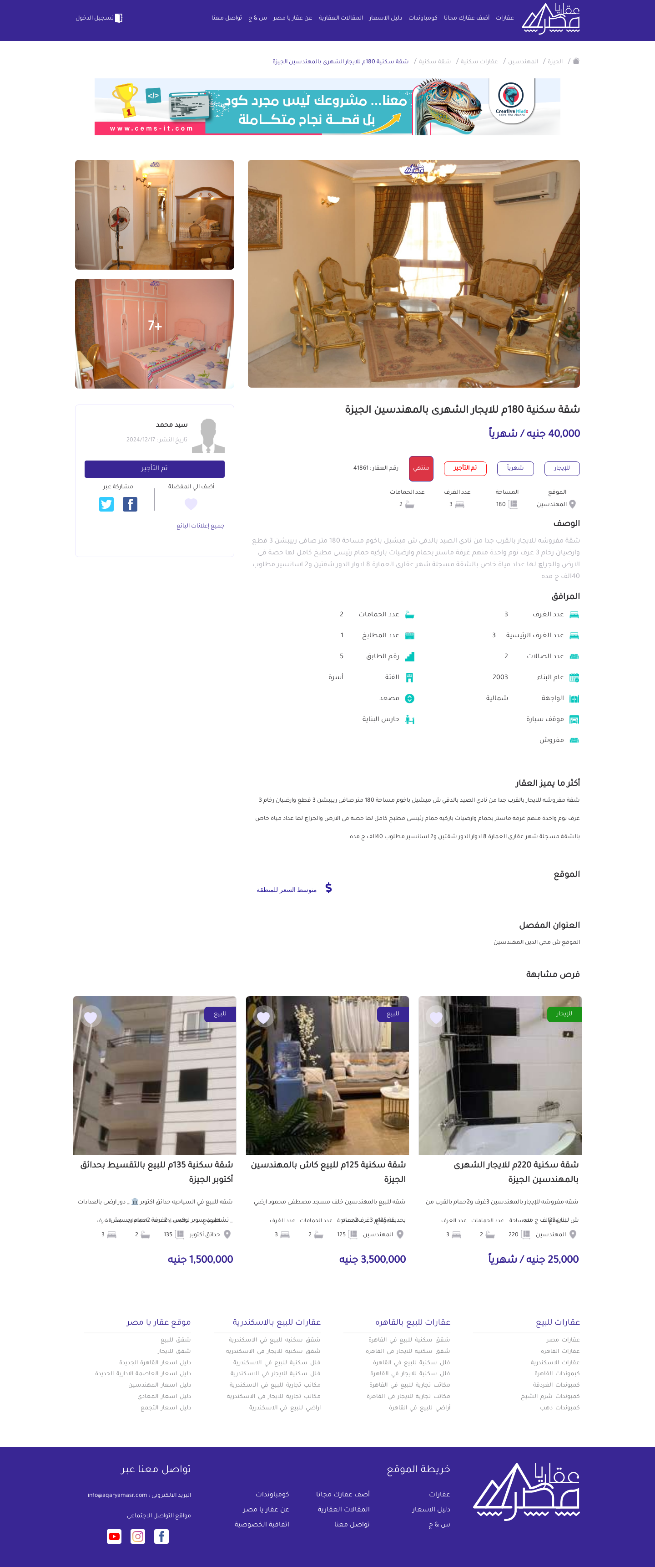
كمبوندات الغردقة (556, 1386)
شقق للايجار (174, 1352)
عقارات (505, 18)
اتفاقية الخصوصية (262, 1525)
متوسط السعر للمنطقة (294, 887)
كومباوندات (423, 18)
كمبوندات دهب (560, 1408)
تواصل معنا (227, 18)
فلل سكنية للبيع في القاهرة (411, 1363)
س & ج (257, 18)
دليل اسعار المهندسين (159, 1386)
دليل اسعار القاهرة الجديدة (155, 1363)
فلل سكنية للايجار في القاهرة (410, 1374)
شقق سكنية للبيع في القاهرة (409, 1340)
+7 (155, 328)
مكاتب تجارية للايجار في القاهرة (408, 1397)
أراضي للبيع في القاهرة (419, 1408)
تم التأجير (154, 469)
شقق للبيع (176, 1340)
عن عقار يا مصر (292, 18)
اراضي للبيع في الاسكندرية (285, 1408)
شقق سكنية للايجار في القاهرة (408, 1352)
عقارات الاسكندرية (555, 1363)
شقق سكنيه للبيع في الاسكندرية (275, 1340)
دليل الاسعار (385, 18)
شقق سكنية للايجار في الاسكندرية (273, 1352)
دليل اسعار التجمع (166, 1408)
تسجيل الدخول (100, 18)
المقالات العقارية (341, 18)
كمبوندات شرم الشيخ (550, 1397)
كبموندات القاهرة (557, 1374)
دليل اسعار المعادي (164, 1397)
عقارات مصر (563, 1340)
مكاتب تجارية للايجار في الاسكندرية (274, 1397)
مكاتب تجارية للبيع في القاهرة (409, 1386)
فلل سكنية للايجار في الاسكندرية (276, 1374)
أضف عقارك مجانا (466, 18)
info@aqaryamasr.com (117, 1496)
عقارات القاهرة (560, 1352)
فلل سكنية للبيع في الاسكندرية (277, 1363)
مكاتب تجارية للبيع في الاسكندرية (275, 1386)
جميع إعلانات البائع (200, 526)
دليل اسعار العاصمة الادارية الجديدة (143, 1374)
